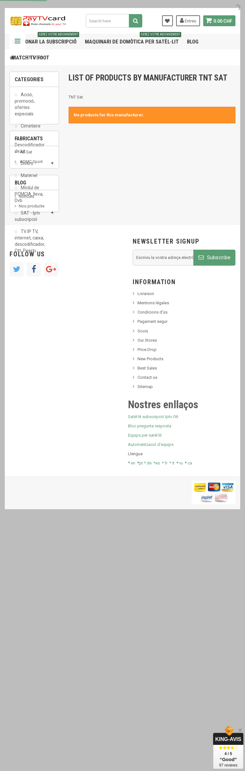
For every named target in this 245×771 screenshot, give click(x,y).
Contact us (147, 623)
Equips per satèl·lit (145, 681)
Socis (142, 576)
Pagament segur (152, 567)
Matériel (28, 178)
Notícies (26, 390)
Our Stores (147, 586)
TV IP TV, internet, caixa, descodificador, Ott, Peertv (30, 244)
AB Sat (25, 296)
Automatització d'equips (151, 690)
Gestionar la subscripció (45, 39)
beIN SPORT (30, 334)
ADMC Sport (31, 306)
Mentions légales (153, 549)
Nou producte (31, 400)
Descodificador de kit (30, 151)
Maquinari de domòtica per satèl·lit (133, 39)
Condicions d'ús (152, 558)
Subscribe (214, 503)
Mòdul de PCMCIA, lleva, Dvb (29, 197)
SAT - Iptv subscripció (27, 219)
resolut (25, 445)
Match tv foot (30, 57)
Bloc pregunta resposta (149, 671)
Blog (192, 41)
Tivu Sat (26, 435)
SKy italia (27, 410)
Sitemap (145, 632)
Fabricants (29, 279)
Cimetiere (30, 129)
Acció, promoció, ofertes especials (25, 107)
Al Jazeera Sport (34, 315)
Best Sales (147, 614)
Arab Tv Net (30, 325)
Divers (26, 166)
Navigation (18, 42)
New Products (150, 604)
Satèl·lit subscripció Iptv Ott (153, 662)
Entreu (187, 20)
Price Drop (147, 595)
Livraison (145, 539)
